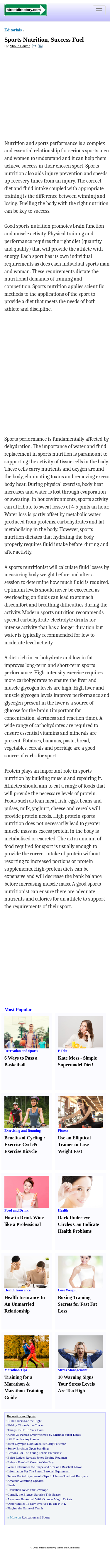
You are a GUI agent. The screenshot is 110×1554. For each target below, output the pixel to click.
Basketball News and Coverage (27, 1489)
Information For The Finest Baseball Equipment (38, 1471)
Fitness (63, 1131)
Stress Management (73, 1370)
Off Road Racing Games (23, 1439)
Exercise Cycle (19, 1144)
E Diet (62, 1051)
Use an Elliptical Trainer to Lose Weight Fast (74, 1144)
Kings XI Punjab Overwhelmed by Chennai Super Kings (44, 1434)
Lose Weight (67, 1290)
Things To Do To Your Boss (25, 1430)
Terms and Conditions (67, 1547)
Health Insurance (17, 1290)
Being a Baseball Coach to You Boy (30, 1462)
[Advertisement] (52, 96)
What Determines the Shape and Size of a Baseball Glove (44, 1467)
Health (63, 1210)
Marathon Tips (15, 1370)
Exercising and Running (22, 1131)
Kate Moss (68, 1057)
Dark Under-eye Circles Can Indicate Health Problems (78, 1224)
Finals (11, 1485)
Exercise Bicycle (20, 1151)
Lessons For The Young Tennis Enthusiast (34, 1453)
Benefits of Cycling (23, 1137)
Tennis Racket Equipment (23, 1476)
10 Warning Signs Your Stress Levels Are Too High (76, 1384)
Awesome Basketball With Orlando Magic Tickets (39, 1499)
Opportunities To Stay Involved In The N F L (36, 1503)
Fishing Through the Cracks (25, 1425)
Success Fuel (67, 39)
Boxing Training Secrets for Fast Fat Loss (77, 1304)
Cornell (12, 1494)
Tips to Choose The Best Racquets (65, 1476)
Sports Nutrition (26, 39)
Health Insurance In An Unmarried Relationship (24, 1304)
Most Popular (18, 1009)
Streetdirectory (47, 1547)
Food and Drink (16, 1210)
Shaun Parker (20, 46)
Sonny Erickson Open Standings (28, 1448)
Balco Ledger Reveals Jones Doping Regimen (37, 1457)
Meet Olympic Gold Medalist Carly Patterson (36, 1443)
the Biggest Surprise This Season (40, 1494)
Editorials (13, 30)
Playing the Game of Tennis (25, 1508)
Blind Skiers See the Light (24, 1421)
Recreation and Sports (21, 1051)
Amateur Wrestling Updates (25, 1480)
